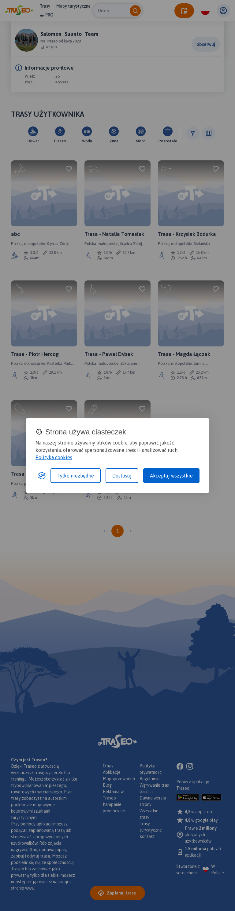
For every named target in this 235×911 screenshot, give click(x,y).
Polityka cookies (53, 457)
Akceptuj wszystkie (171, 475)
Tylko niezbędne (75, 475)
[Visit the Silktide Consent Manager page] (42, 475)
